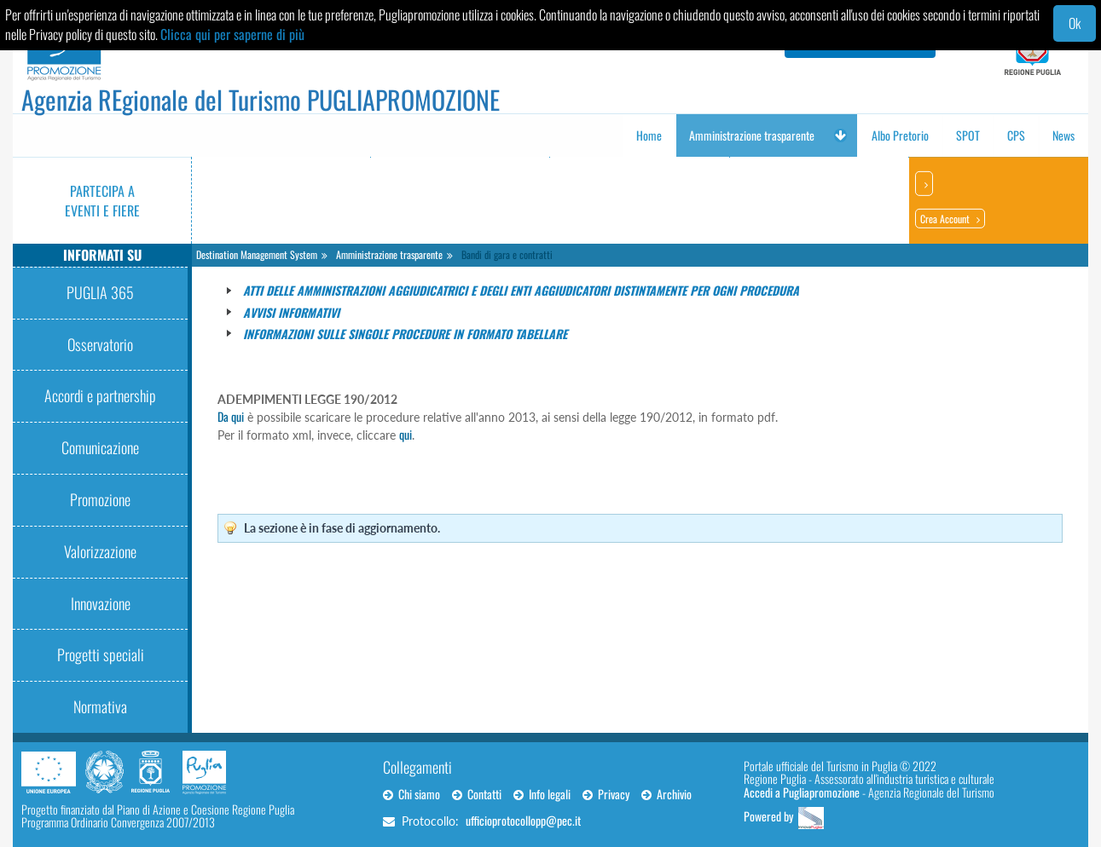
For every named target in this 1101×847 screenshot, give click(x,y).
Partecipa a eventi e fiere (102, 201)
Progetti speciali (100, 654)
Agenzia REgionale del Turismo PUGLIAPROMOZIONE (260, 99)
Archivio (666, 794)
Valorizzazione (100, 551)
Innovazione (100, 603)
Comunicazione (100, 447)
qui (405, 434)
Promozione (100, 499)
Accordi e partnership (100, 395)
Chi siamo (411, 794)
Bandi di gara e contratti (507, 254)
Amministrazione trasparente (389, 254)
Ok (1075, 23)
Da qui (230, 416)
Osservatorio (100, 344)
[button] (840, 135)
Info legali (542, 794)
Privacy (605, 794)
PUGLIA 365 (100, 292)
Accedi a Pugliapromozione (802, 792)
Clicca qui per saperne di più (232, 34)
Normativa (100, 706)
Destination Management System (256, 254)
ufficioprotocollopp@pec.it (523, 820)
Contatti (476, 794)
